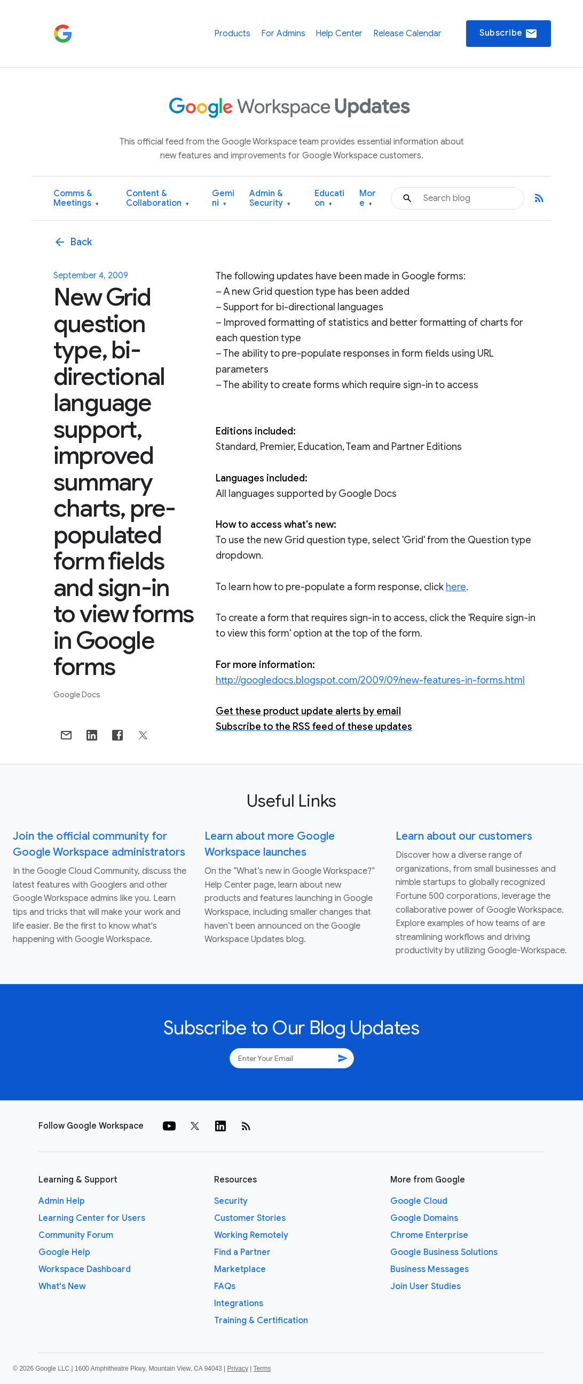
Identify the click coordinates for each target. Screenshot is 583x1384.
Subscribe (508, 33)
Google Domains (424, 1218)
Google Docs (76, 694)
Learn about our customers (464, 836)
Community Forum (75, 1235)
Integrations (238, 1303)
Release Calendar (407, 33)
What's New (62, 1286)
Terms (262, 1368)
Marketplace (240, 1269)
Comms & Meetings (76, 198)
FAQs (224, 1286)
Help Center (339, 33)
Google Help (64, 1252)
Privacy (237, 1368)
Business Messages (429, 1269)
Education (329, 198)
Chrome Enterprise (429, 1235)
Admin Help (61, 1201)
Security (231, 1201)
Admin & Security (269, 198)
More (367, 198)
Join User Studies (425, 1286)
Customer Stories (250, 1218)
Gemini (223, 198)
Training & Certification (261, 1320)
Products (232, 33)
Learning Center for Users (91, 1218)
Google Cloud (418, 1201)
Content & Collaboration (157, 198)
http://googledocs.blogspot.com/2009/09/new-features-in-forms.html (370, 680)
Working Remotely (251, 1235)
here (456, 587)
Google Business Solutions (444, 1252)
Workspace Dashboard (84, 1269)
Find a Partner (242, 1252)
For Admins (283, 33)
